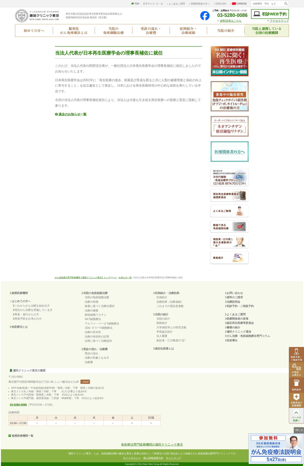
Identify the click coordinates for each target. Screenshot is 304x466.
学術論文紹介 (164, 331)
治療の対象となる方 (97, 357)
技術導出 (231, 340)
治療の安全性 (93, 332)
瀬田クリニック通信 (238, 332)
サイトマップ (173, 457)
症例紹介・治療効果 (166, 293)
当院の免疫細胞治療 (113, 30)
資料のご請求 (234, 297)
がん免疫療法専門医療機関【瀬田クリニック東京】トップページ (86, 277)
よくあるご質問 (235, 314)
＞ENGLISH (219, 3)
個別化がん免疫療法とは (74, 30)
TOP (135, 3)
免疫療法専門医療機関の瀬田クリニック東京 (152, 444)
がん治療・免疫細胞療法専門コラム (247, 336)
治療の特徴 (91, 301)
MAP (85, 381)
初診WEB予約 (270, 14)
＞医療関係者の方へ (199, 3)
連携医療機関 (19, 293)
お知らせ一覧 (125, 277)
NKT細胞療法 (93, 319)
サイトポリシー (132, 457)
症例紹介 (161, 297)
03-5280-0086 (229, 15)
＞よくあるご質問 (175, 3)
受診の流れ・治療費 (151, 30)
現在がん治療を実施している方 (33, 310)
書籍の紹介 (232, 327)
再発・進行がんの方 (26, 314)
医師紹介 (161, 322)
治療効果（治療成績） (170, 301)
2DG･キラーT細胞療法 (98, 327)
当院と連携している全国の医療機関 (267, 30)
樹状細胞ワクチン (95, 314)
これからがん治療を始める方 (31, 305)
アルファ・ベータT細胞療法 (102, 323)
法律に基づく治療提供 (98, 340)
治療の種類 (91, 310)
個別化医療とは (163, 348)
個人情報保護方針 (153, 457)
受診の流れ (91, 353)
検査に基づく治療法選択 (100, 306)
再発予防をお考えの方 (27, 318)
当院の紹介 (225, 30)
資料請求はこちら (231, 20)
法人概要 (161, 335)
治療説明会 (232, 302)
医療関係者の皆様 (236, 318)
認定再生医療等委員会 (239, 323)
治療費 (89, 362)
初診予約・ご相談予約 (239, 306)
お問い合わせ (234, 293)
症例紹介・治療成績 (188, 30)
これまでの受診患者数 (170, 306)
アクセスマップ (279, 20)
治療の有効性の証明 (97, 336)
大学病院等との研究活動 (171, 327)
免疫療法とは (19, 327)
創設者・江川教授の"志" (171, 340)
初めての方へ (34, 30)
